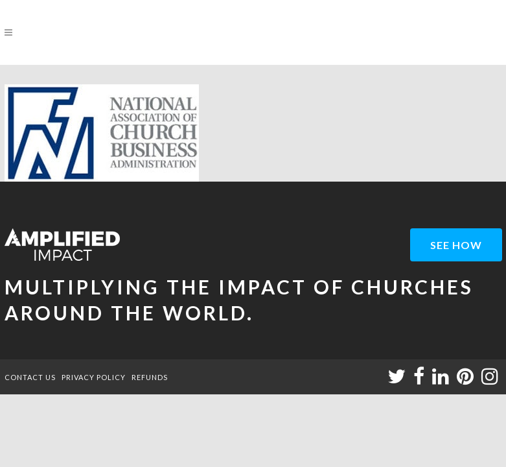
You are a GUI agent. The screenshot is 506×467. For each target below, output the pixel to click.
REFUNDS (150, 377)
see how (456, 245)
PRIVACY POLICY (94, 377)
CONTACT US (30, 377)
